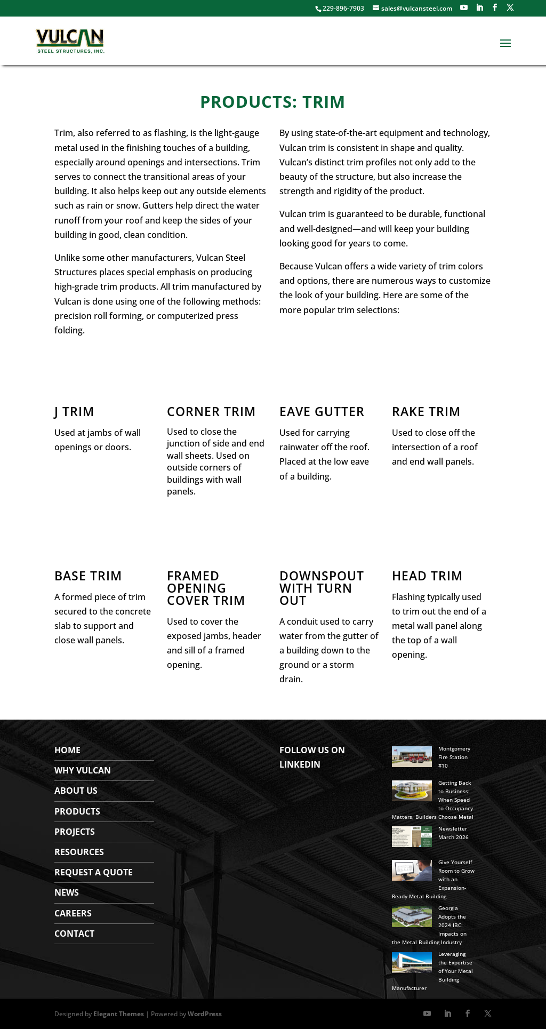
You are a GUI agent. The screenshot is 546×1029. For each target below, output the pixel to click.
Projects (74, 831)
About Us (76, 790)
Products (77, 811)
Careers (73, 913)
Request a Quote (93, 872)
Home (67, 750)
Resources (79, 852)
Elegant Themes (118, 1013)
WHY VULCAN (82, 770)
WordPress (205, 1013)
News (66, 892)
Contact (74, 933)
